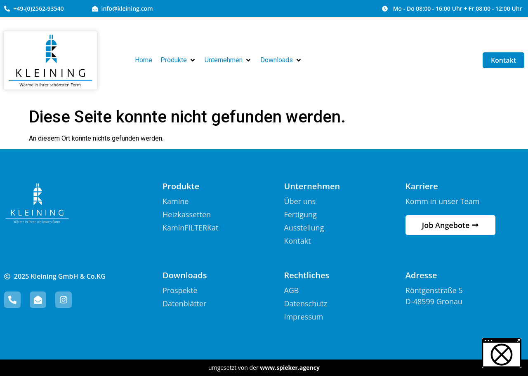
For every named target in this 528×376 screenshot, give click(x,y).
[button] (178, 60)
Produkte (181, 186)
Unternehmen (312, 186)
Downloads (185, 275)
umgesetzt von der (264, 367)
